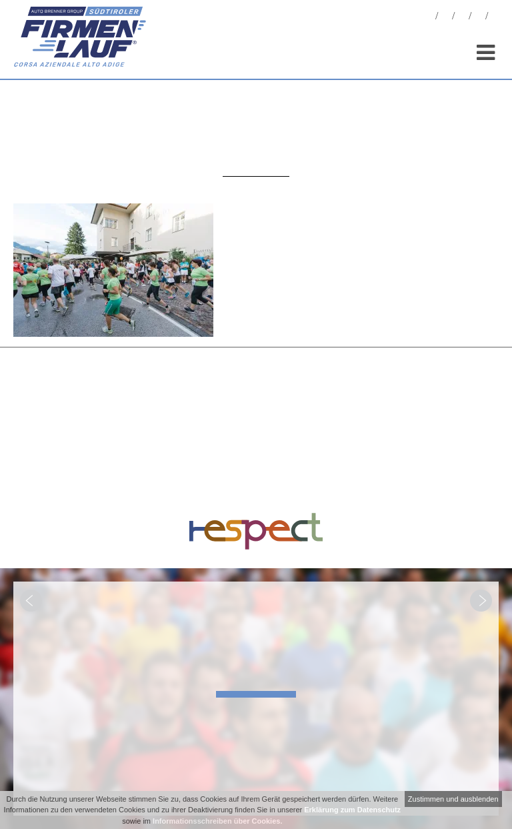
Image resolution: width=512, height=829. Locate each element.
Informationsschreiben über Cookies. (217, 821)
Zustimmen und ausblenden (453, 799)
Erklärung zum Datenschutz (352, 810)
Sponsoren (478, 18)
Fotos (445, 18)
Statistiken (462, 18)
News (428, 18)
